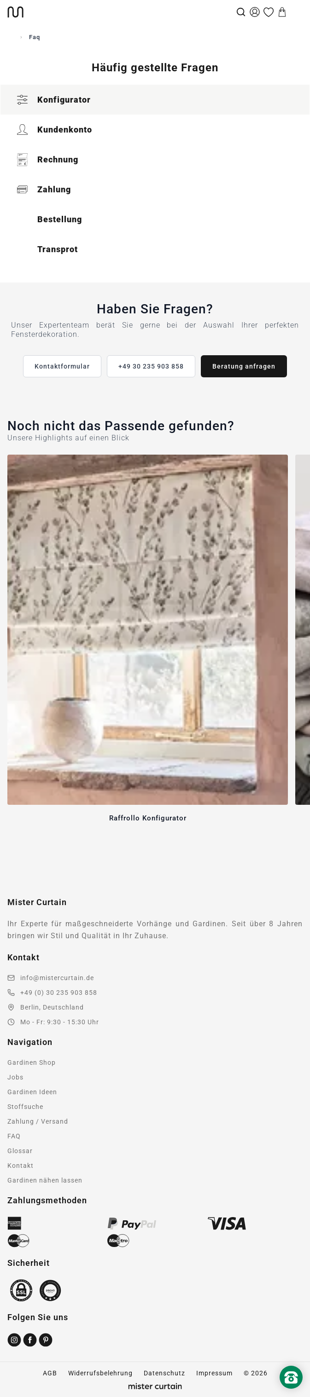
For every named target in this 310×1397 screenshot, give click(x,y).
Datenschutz (164, 1373)
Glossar (20, 1151)
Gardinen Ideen (32, 1092)
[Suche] (240, 12)
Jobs (15, 1077)
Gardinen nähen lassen (44, 1180)
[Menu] (296, 12)
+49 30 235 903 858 (151, 366)
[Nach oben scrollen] (291, 1392)
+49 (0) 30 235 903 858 (58, 992)
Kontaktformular (62, 366)
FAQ (14, 1136)
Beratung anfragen (243, 366)
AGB (50, 1373)
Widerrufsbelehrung (100, 1373)
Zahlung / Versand (37, 1121)
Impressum (214, 1373)
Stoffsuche (25, 1106)
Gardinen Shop (31, 1062)
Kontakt (20, 1165)
